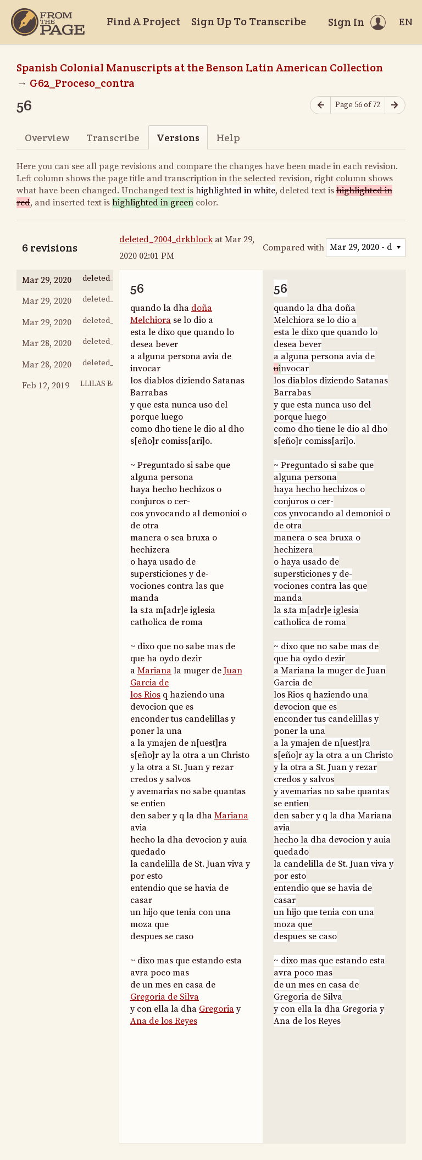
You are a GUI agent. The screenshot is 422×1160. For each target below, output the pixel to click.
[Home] (48, 22)
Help (228, 137)
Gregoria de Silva (164, 996)
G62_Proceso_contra (82, 83)
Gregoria (216, 1008)
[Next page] (395, 105)
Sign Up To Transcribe (248, 21)
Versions (178, 137)
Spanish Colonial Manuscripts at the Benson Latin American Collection (199, 67)
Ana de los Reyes (163, 1021)
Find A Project (143, 21)
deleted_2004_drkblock (166, 239)
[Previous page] (320, 105)
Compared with (293, 247)
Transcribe (113, 137)
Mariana (154, 670)
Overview (47, 137)
